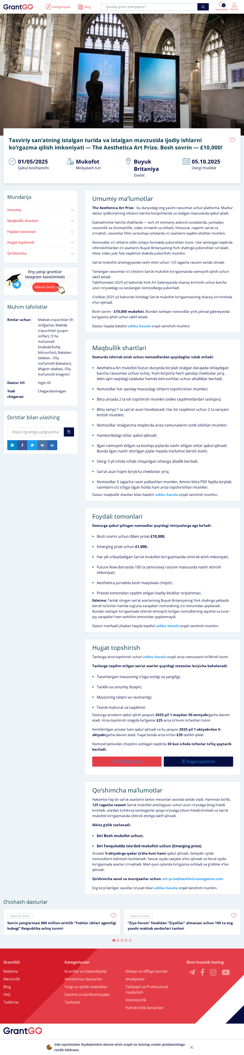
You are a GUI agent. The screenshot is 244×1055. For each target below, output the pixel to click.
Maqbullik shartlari (40, 220)
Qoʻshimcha (40, 253)
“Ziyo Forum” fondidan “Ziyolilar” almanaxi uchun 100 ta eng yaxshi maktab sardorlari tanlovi (180, 926)
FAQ (6, 994)
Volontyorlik (135, 999)
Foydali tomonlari (40, 231)
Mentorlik (11, 979)
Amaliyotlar (135, 979)
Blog (7, 986)
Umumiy (40, 209)
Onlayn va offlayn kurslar (146, 971)
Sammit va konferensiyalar (87, 994)
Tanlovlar (72, 1002)
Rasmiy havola (127, 761)
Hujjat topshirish (40, 242)
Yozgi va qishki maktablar (86, 986)
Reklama (10, 971)
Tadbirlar (11, 1002)
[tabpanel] (61, 922)
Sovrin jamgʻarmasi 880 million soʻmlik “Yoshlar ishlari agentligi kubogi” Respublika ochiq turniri (61, 926)
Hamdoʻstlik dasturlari (144, 1007)
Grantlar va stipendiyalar (86, 971)
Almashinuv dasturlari (83, 979)
